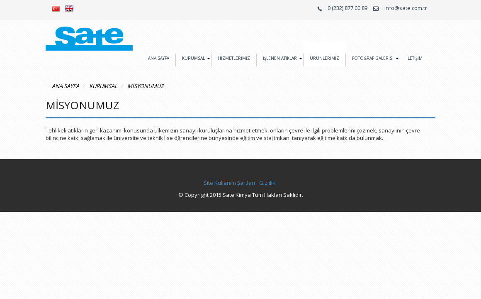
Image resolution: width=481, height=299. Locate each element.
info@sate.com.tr (405, 8)
